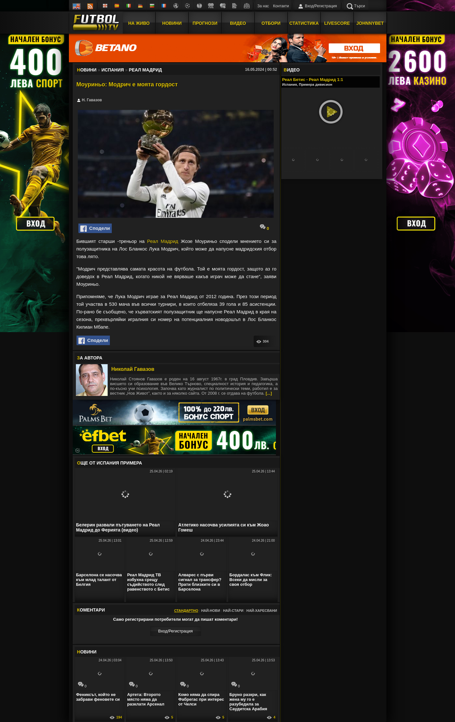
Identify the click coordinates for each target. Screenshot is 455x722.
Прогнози (205, 23)
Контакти (281, 6)
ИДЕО (292, 69)
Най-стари (233, 610)
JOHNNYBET (370, 23)
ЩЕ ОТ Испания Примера (109, 462)
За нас (263, 6)
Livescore (337, 23)
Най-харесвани (261, 610)
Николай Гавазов (133, 369)
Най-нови (210, 610)
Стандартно (186, 610)
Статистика (304, 23)
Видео (238, 23)
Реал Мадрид (162, 241)
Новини (172, 23)
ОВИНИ (87, 651)
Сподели (95, 228)
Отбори (271, 23)
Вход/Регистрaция (175, 631)
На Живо (139, 23)
